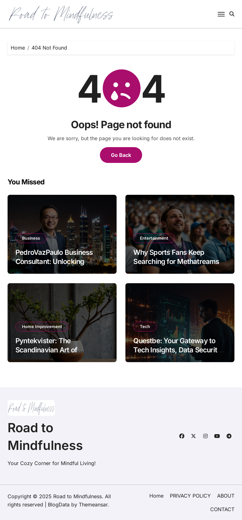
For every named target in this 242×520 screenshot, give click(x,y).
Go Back (121, 155)
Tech (145, 326)
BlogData (59, 504)
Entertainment (154, 238)
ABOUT (225, 496)
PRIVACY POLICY (190, 496)
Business (31, 238)
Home (156, 496)
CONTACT (222, 509)
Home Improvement (42, 326)
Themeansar (93, 504)
